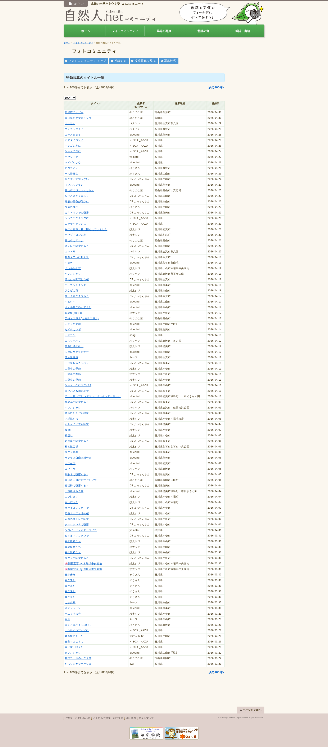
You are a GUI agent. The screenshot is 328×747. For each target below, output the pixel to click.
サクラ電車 (71, 452)
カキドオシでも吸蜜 (77, 212)
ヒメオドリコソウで (77, 535)
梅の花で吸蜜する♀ (76, 402)
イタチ (69, 262)
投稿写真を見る (145, 60)
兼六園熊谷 (71, 357)
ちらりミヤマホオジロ (78, 663)
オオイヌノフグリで (77, 507)
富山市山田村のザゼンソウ (81, 479)
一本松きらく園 (74, 491)
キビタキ (70, 301)
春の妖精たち (73, 541)
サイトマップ (146, 718)
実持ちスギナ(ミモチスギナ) (82, 318)
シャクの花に (73, 151)
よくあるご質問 (101, 718)
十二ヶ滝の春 (73, 613)
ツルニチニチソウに (77, 218)
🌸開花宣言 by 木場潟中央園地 (83, 563)
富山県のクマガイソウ (78, 117)
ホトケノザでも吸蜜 (77, 424)
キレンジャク (73, 273)
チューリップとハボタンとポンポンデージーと (93, 396)
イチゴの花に (73, 145)
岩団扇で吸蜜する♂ (76, 440)
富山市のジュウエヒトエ (79, 190)
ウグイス (70, 463)
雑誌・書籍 (242, 31)
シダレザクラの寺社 (77, 351)
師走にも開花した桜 (77, 279)
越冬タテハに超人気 (77, 257)
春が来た (70, 574)
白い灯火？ (71, 496)
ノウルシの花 (73, 268)
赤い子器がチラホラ (77, 296)
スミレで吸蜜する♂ (76, 245)
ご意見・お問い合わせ (77, 718)
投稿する (120, 60)
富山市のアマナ (74, 240)
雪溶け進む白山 (74, 346)
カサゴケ (70, 335)
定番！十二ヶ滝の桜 (77, 513)
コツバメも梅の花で (77, 390)
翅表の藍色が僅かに (77, 201)
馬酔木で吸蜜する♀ (76, 474)
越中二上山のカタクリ (78, 658)
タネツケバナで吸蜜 (77, 524)
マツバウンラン (74, 184)
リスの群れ (71, 206)
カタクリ (70, 602)
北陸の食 (203, 31)
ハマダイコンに (74, 140)
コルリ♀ (70, 123)
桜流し (69, 429)
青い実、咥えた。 (75, 647)
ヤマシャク (71, 156)
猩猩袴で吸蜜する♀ (76, 485)
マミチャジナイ (74, 129)
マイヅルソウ (73, 162)
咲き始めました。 (75, 636)
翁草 (67, 619)
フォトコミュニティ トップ (87, 60)
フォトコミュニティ (125, 31)
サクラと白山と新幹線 (78, 457)
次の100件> (216, 87)
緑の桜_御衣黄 (73, 312)
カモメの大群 (73, 324)
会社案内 (131, 718)
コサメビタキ (73, 134)
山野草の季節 (73, 368)
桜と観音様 (71, 446)
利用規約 (118, 718)
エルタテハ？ (73, 340)
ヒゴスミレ (71, 168)
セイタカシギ (73, 329)
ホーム (85, 31)
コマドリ (70, 251)
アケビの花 (71, 290)
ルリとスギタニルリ (77, 195)
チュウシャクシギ (75, 285)
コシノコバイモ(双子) (78, 624)
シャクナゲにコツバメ (78, 385)
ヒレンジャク (73, 652)
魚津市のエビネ (74, 112)
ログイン (76, 3)
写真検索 (170, 60)
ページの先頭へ (250, 709)
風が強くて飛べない (77, 179)
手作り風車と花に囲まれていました (86, 229)
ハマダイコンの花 (75, 234)
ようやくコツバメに (77, 630)
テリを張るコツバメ (77, 363)
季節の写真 (164, 31)
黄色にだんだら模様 (77, 413)
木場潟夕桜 (71, 418)
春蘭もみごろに (74, 641)
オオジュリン (73, 608)
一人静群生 (71, 173)
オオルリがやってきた (78, 307)
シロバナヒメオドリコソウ (81, 530)
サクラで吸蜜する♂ (76, 558)
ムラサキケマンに (75, 223)
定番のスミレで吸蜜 (77, 519)
